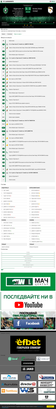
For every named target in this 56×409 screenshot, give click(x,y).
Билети (3, 34)
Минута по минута (17, 34)
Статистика (9, 34)
